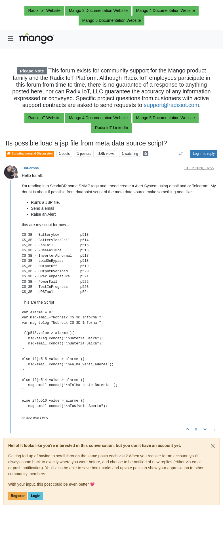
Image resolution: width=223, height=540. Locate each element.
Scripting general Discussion (30, 153)
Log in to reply (204, 154)
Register (18, 496)
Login (35, 496)
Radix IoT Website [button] (44, 10)
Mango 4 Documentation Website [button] (165, 10)
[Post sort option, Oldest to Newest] (181, 154)
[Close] (212, 445)
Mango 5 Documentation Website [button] (111, 20)
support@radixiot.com (171, 105)
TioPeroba (30, 168)
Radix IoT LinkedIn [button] (111, 127)
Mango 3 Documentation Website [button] (98, 10)
